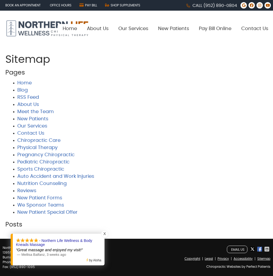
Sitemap (263, 258)
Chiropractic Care (39, 140)
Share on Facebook (260, 249)
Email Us (237, 249)
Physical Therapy (37, 147)
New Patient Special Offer (47, 212)
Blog (22, 90)
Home (70, 28)
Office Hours (60, 5)
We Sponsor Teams (40, 205)
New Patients (173, 28)
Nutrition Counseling (42, 183)
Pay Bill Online (215, 28)
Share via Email (267, 249)
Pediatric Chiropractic (43, 162)
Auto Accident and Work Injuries (55, 176)
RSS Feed (28, 97)
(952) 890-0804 (220, 5)
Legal (209, 258)
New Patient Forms (39, 198)
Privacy (223, 258)
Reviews (26, 190)
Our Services (133, 28)
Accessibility (243, 258)
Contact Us (254, 28)
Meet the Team (35, 111)
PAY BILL (88, 5)
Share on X (253, 249)
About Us (98, 28)
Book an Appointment (23, 5)
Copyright (192, 258)
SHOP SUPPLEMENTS (122, 5)
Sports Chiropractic (40, 169)
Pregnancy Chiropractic (46, 155)
